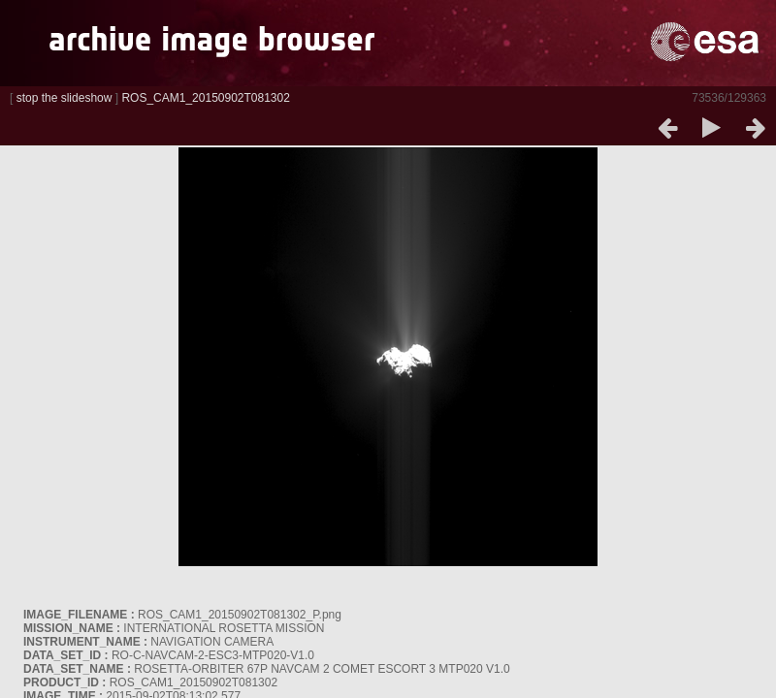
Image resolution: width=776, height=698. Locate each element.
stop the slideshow (64, 98)
